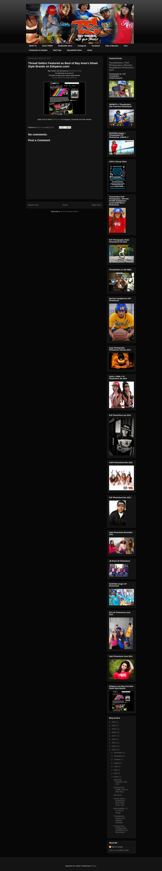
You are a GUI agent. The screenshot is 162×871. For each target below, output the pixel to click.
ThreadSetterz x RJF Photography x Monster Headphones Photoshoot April (121, 66)
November (118, 756)
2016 (114, 739)
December (118, 753)
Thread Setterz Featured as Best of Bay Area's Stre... (120, 802)
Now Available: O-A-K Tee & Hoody (121, 810)
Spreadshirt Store (74, 50)
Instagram (82, 46)
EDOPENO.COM (75, 71)
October (117, 759)
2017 (114, 736)
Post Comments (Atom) (69, 211)
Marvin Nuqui (117, 847)
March (116, 777)
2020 (114, 725)
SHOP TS (33, 46)
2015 (114, 743)
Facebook (96, 46)
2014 (114, 746)
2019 (114, 729)
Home (89, 50)
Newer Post (33, 205)
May (116, 770)
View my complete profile (119, 850)
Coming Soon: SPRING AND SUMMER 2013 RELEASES (121, 829)
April (116, 773)
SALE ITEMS (47, 46)
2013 (114, 750)
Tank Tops (57, 50)
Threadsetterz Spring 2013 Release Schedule (119, 819)
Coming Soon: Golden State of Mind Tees (121, 789)
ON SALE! (118, 795)
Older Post (96, 205)
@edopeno (56, 119)
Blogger (93, 866)
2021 (114, 722)
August (117, 763)
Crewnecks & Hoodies (38, 50)
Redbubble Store (65, 46)
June (116, 766)
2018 (114, 732)
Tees (126, 46)
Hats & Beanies (111, 46)
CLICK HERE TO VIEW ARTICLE (64, 78)
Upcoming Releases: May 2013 (120, 782)
